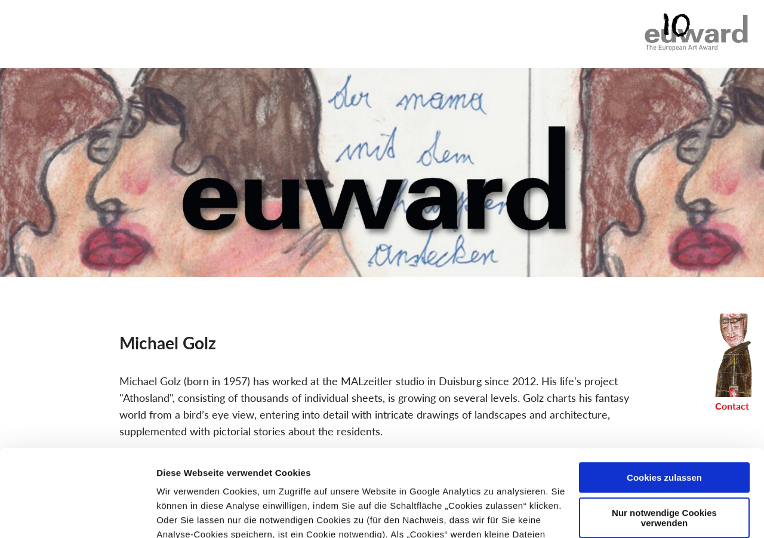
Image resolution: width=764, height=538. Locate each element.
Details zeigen (186, 514)
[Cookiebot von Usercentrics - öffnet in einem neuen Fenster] (77, 515)
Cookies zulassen (664, 396)
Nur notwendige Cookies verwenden (664, 436)
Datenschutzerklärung (246, 481)
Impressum (354, 481)
